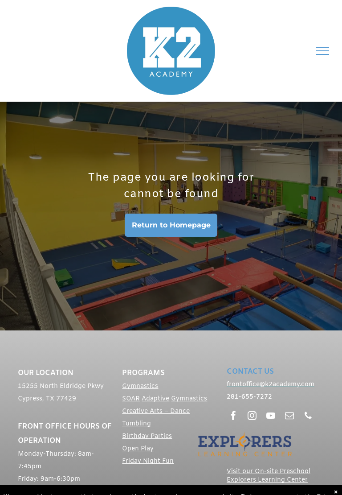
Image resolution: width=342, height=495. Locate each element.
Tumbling (136, 424)
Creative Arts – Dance (156, 411)
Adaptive (155, 399)
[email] (289, 417)
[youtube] (270, 417)
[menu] (322, 50)
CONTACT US (250, 371)
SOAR (131, 399)
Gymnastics (140, 386)
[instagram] (252, 417)
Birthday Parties (147, 436)
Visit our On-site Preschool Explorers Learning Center (268, 475)
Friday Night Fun (148, 461)
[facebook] (233, 417)
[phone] (308, 417)
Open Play (138, 449)
